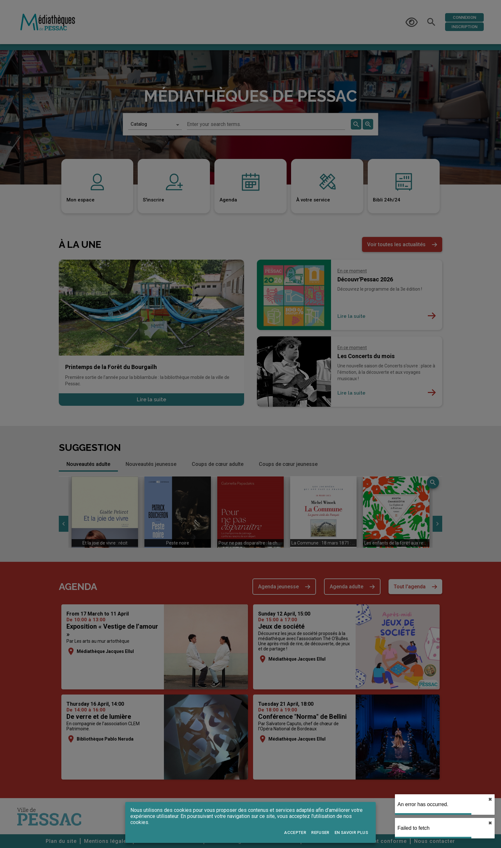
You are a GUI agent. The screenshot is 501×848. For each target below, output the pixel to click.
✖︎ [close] (490, 799)
